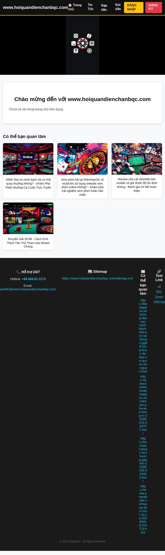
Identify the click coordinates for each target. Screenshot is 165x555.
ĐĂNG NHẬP (132, 7)
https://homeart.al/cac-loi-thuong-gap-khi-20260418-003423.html (143, 460)
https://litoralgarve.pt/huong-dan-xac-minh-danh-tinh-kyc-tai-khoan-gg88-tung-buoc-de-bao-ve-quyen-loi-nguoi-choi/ (143, 336)
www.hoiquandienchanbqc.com (35, 7)
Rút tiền (118, 7)
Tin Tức (91, 7)
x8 (159, 286)
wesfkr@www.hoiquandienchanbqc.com (28, 289)
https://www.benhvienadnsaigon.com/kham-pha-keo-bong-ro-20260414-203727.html (143, 405)
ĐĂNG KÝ (153, 7)
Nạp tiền (104, 7)
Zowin (159, 297)
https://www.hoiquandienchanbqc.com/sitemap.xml (97, 278)
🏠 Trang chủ (75, 7)
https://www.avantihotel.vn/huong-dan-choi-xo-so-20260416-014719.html (143, 509)
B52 (159, 291)
